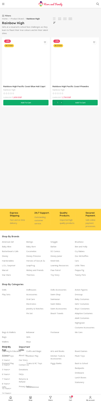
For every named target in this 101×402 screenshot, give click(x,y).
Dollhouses (31, 289)
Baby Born (31, 246)
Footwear (54, 332)
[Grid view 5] (70, 19)
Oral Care (30, 299)
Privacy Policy (25, 386)
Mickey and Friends (35, 270)
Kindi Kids (54, 260)
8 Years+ (6, 383)
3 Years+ (6, 360)
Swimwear (55, 299)
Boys (28, 341)
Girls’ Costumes (82, 304)
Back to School (81, 363)
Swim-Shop (55, 294)
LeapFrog (30, 265)
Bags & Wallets (9, 332)
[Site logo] (50, 3)
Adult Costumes (82, 318)
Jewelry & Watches (34, 308)
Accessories (31, 294)
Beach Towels (56, 313)
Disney (5, 256)
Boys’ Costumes (82, 308)
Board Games (81, 351)
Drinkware (79, 372)
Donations (23, 369)
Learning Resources (59, 265)
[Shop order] (54, 23)
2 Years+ (6, 355)
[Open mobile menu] (3, 4)
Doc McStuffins (81, 256)
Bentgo (29, 241)
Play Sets (6, 294)
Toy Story (54, 275)
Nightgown (80, 322)
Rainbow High (9, 90)
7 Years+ (6, 379)
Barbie (53, 246)
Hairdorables (8, 260)
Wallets (5, 341)
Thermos (30, 275)
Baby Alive (6, 246)
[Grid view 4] (65, 19)
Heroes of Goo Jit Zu (35, 260)
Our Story (23, 360)
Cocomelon (31, 251)
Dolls (4, 289)
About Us (23, 355)
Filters (8, 16)
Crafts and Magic (33, 351)
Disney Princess (33, 256)
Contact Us (24, 364)
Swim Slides (55, 304)
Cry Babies (80, 251)
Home (5, 18)
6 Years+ (6, 374)
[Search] (97, 4)
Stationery (79, 382)
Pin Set (29, 313)
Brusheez (79, 241)
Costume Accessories (84, 327)
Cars (77, 260)
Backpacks (79, 368)
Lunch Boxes (80, 377)
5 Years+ (6, 369)
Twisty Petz (80, 275)
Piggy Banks (56, 363)
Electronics (31, 304)
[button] (26, 102)
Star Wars (6, 275)
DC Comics (55, 251)
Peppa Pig (79, 270)
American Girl (8, 241)
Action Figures (81, 289)
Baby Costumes (82, 299)
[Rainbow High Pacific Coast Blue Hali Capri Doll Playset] (26, 61)
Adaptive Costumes (84, 313)
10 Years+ (6, 388)
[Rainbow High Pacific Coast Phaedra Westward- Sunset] (75, 61)
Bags (4, 337)
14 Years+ (6, 393)
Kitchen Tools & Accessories (57, 357)
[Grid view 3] (59, 19)
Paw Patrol (55, 270)
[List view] (54, 19)
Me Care (78, 332)
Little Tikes (80, 265)
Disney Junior (56, 256)
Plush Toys (80, 356)
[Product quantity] (58, 102)
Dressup (79, 294)
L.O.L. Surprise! (8, 265)
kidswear (30, 332)
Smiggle (54, 241)
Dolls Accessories (58, 289)
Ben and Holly (81, 246)
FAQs (21, 374)
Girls (28, 337)
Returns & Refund (23, 380)
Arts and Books (57, 351)
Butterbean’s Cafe (10, 251)
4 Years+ (6, 364)
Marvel (5, 270)
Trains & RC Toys (34, 363)
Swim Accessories (58, 308)
